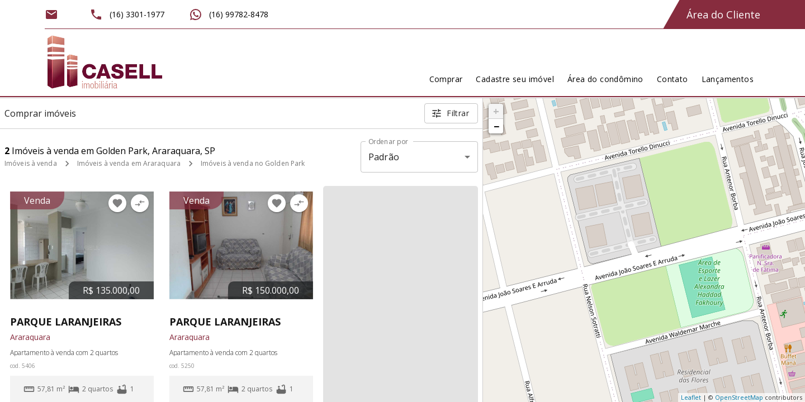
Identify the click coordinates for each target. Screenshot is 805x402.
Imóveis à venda (30, 163)
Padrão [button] (383, 157)
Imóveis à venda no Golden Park (253, 163)
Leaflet (691, 397)
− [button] (496, 126)
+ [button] (496, 111)
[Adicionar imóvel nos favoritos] (117, 203)
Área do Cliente (723, 14)
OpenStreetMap (739, 397)
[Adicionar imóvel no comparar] (140, 203)
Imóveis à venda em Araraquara (129, 163)
